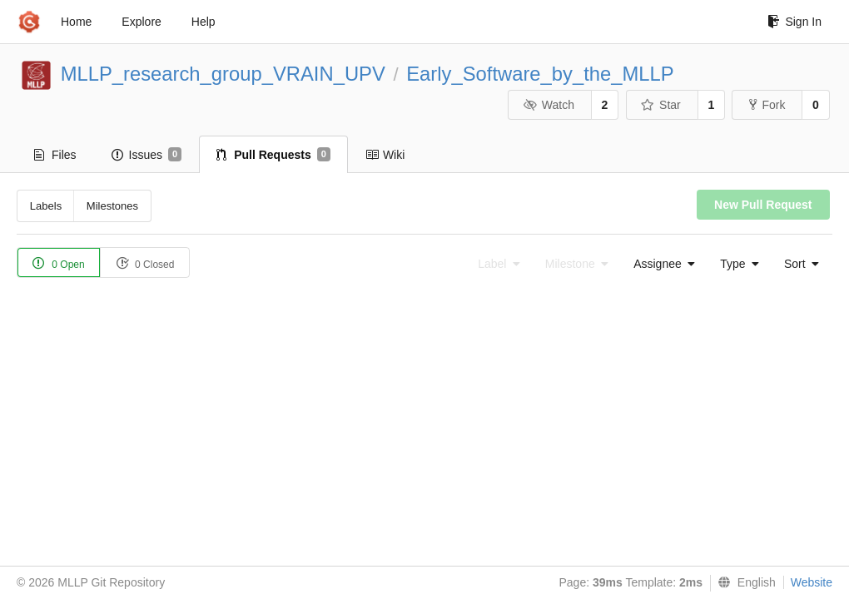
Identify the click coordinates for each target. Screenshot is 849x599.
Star (661, 104)
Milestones (112, 206)
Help (203, 21)
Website (811, 582)
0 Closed (145, 263)
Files (55, 154)
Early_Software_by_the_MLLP (539, 73)
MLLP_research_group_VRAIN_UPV (223, 73)
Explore (141, 21)
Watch (548, 104)
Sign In (794, 21)
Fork (767, 104)
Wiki (385, 154)
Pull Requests (273, 154)
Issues (147, 154)
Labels (46, 206)
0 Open (58, 263)
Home (76, 21)
